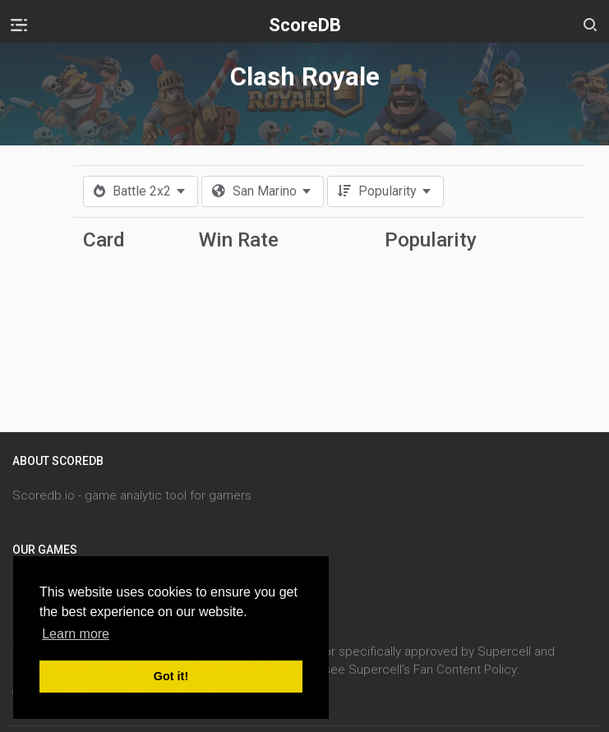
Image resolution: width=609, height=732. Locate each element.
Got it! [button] (171, 676)
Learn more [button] (75, 634)
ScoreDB (305, 25)
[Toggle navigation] (19, 24)
